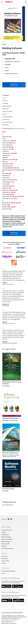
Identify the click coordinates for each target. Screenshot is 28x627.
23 (10, 166)
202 (14, 202)
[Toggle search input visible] (26, 2)
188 (12, 202)
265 (18, 196)
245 (12, 163)
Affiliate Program (6, 541)
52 (13, 182)
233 (14, 207)
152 (14, 159)
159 (10, 188)
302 (10, 173)
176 (12, 207)
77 (11, 180)
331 (12, 149)
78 (8, 207)
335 (19, 202)
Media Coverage (6, 537)
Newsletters (4, 558)
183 (13, 168)
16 (7, 202)
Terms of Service (5, 620)
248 (13, 186)
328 (12, 192)
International (5, 568)
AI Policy (3, 563)
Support (4, 553)
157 (14, 190)
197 (15, 168)
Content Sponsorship (7, 548)
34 (3, 171)
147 (8, 186)
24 (9, 175)
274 (16, 153)
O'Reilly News (5, 534)
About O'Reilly (6, 527)
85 (13, 180)
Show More (5, 124)
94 (14, 143)
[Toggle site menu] (2, 2)
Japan (3, 573)
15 (11, 145)
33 (9, 155)
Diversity (3, 546)
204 (15, 196)
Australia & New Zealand (8, 571)
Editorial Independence (7, 621)
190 (13, 196)
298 (12, 141)
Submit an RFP (5, 544)
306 (21, 196)
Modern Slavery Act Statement (8, 623)
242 (16, 159)
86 (10, 190)
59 (9, 159)
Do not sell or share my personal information (12, 612)
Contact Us (4, 556)
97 (11, 190)
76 (9, 180)
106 (10, 147)
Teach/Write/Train (6, 530)
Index (3, 132)
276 (17, 202)
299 (15, 141)
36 (6, 161)
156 (8, 168)
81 (9, 207)
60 (11, 159)
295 (18, 168)
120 (12, 147)
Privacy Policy (5, 561)
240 (8, 184)
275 (16, 190)
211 (16, 198)
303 (10, 194)
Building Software (20, 128)
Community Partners (7, 539)
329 (14, 192)
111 (11, 166)
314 (10, 136)
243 (13, 153)
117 (9, 202)
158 (11, 168)
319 (13, 194)
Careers (3, 532)
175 (10, 196)
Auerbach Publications (11, 73)
